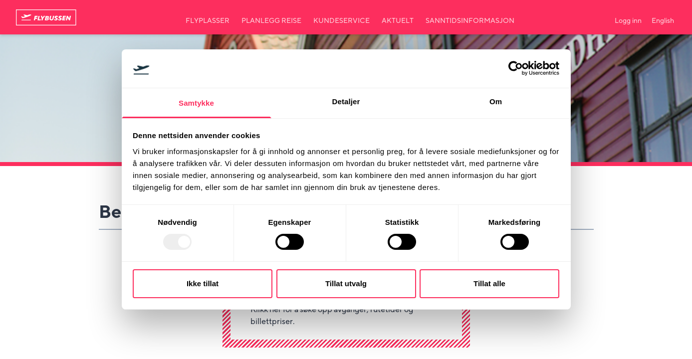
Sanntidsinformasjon (470, 20)
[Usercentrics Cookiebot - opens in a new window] (515, 68)
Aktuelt (398, 20)
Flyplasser (208, 20)
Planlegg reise (271, 20)
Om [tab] (495, 101)
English (663, 20)
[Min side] (628, 17)
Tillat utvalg (346, 283)
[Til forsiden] (46, 17)
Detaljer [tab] (346, 101)
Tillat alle (489, 283)
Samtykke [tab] (196, 103)
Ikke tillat (203, 283)
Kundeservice (341, 20)
